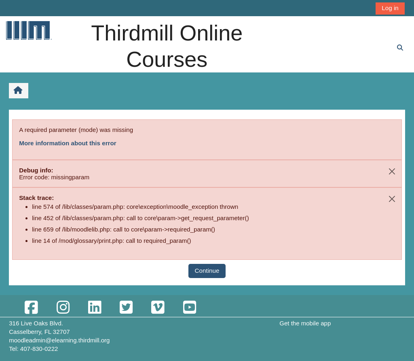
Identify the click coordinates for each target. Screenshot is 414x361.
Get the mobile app (305, 323)
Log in (390, 7)
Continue (207, 270)
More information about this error (67, 143)
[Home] (28, 30)
